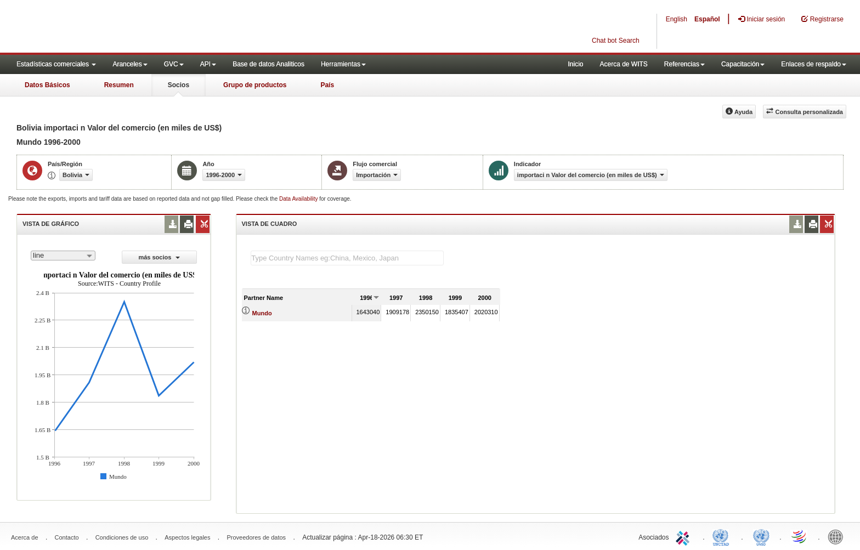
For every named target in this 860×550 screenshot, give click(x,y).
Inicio (575, 64)
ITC (684, 536)
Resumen (119, 85)
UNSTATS (761, 536)
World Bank (838, 536)
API (208, 64)
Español (707, 19)
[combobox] (63, 255)
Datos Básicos (47, 85)
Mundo (262, 313)
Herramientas (343, 64)
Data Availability (299, 199)
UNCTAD (723, 536)
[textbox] (347, 258)
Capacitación (743, 64)
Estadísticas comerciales (56, 64)
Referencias (684, 64)
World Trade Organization (800, 536)
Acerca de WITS (623, 64)
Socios (178, 85)
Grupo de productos (254, 85)
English (676, 19)
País (327, 85)
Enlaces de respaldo (813, 64)
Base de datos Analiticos (268, 64)
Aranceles (129, 64)
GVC (174, 64)
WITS (109, 27)
